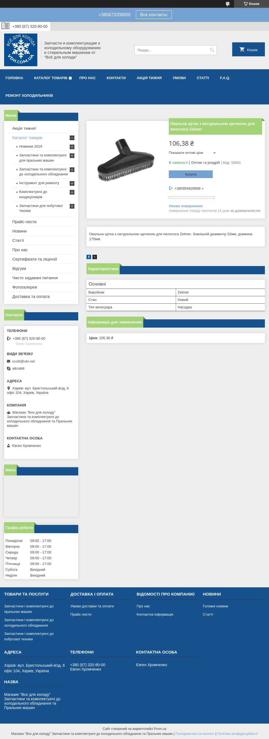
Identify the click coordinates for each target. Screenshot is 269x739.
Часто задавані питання (35, 277)
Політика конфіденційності (237, 734)
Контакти (116, 78)
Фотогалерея (24, 287)
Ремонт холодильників (29, 95)
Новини (19, 231)
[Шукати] (212, 50)
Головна (14, 78)
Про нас (87, 78)
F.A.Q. (225, 78)
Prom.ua (160, 729)
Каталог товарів (50, 78)
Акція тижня (149, 78)
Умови (179, 78)
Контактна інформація (155, 614)
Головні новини (215, 606)
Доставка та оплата (31, 296)
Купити (191, 174)
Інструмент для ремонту (39, 183)
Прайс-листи (24, 221)
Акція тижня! (24, 128)
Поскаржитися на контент (194, 734)
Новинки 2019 (30, 146)
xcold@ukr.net (23, 361)
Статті (203, 78)
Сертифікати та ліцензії (34, 259)
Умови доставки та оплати (92, 606)
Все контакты (153, 14)
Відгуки (19, 268)
